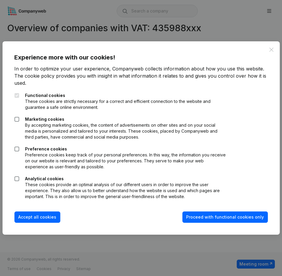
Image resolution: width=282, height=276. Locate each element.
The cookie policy (34, 76)
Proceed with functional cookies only (225, 216)
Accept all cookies (37, 216)
